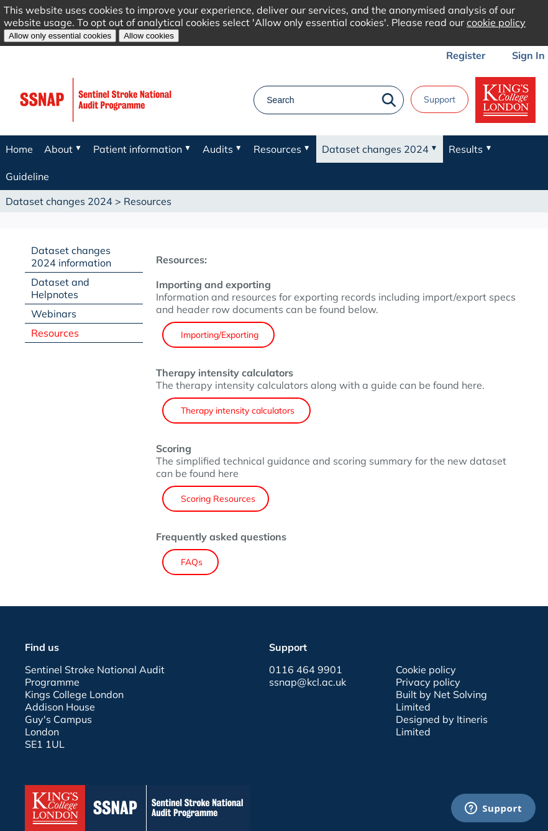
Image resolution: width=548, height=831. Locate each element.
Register (465, 55)
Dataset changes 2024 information (71, 256)
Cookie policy (426, 669)
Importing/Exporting (218, 334)
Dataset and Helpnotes (60, 288)
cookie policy (496, 22)
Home (19, 149)
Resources (55, 333)
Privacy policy (428, 682)
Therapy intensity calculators (236, 410)
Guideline (27, 176)
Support (439, 99)
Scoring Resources (215, 498)
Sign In (528, 55)
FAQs (190, 562)
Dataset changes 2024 (59, 201)
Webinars (53, 313)
